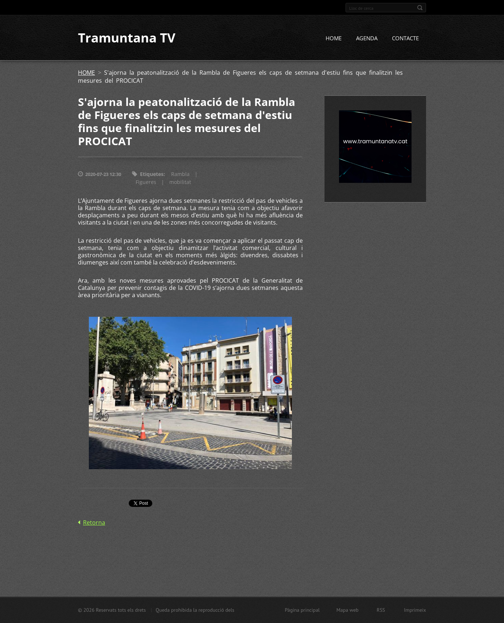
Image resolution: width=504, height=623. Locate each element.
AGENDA (366, 38)
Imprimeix (415, 610)
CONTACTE (405, 38)
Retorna (94, 523)
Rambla (180, 174)
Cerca (420, 8)
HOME (334, 38)
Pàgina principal (302, 610)
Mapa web (347, 610)
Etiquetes (152, 174)
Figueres (146, 182)
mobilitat (180, 182)
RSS (381, 610)
